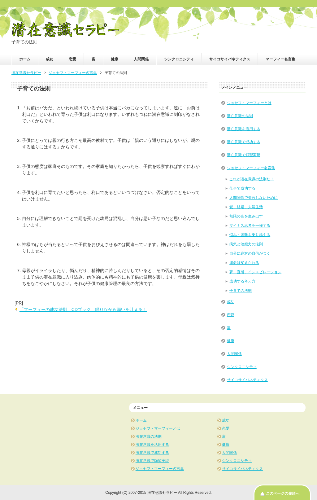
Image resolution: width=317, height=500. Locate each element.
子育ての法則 (240, 290)
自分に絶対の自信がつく (249, 253)
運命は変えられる (244, 263)
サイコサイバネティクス (229, 59)
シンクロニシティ (179, 59)
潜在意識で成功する (243, 142)
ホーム (24, 59)
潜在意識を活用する (243, 129)
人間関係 (141, 59)
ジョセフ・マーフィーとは (249, 103)
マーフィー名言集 (280, 59)
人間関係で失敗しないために (253, 197)
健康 (114, 59)
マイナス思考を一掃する (249, 225)
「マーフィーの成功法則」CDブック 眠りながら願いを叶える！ (83, 309)
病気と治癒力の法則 (246, 244)
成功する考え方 (242, 281)
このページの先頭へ (282, 493)
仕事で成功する (242, 188)
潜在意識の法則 (240, 116)
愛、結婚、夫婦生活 (246, 207)
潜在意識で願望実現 (243, 155)
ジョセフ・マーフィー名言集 (251, 168)
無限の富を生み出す (246, 216)
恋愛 (72, 59)
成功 (49, 59)
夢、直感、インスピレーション (255, 272)
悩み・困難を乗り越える (249, 235)
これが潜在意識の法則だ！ (251, 179)
